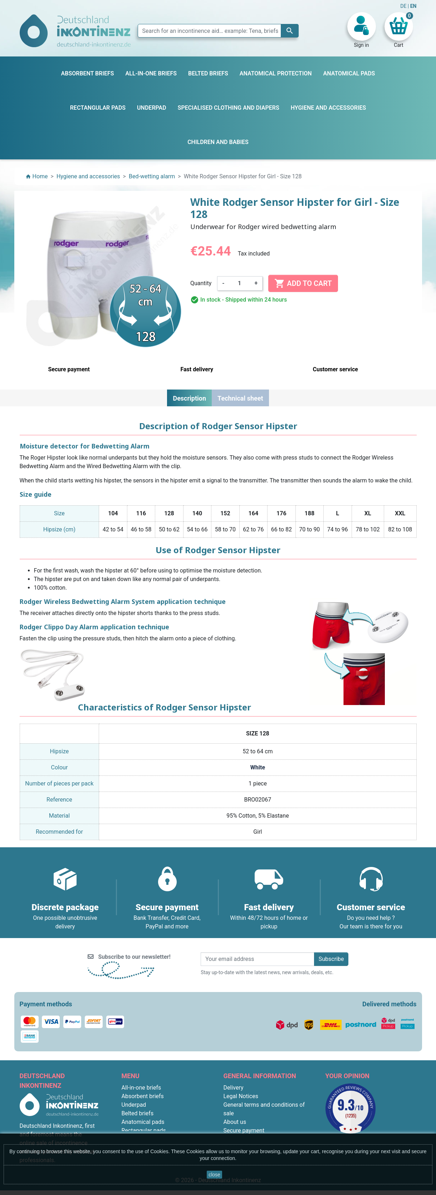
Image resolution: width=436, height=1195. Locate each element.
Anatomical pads (143, 1122)
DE (404, 6)
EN (413, 6)
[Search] (218, 31)
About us (235, 1122)
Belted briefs (138, 1113)
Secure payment (244, 1130)
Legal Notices (241, 1096)
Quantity (200, 283)
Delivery (234, 1087)
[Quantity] (239, 283)
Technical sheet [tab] (240, 398)
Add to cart (303, 283)
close (214, 1174)
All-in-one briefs (141, 1087)
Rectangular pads (144, 1130)
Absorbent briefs (143, 1096)
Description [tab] (189, 398)
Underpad (134, 1104)
